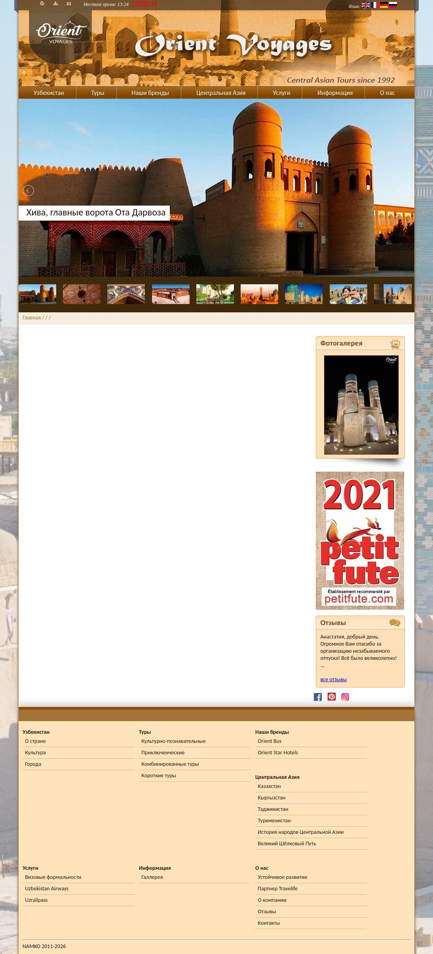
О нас (387, 92)
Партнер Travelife (278, 888)
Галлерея (152, 877)
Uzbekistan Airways (46, 888)
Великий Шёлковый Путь (287, 843)
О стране (35, 741)
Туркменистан (274, 820)
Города (33, 764)
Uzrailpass (36, 900)
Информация (335, 92)
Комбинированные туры (170, 764)
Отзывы (267, 911)
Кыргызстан (271, 797)
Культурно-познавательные (173, 741)
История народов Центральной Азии (301, 832)
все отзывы (333, 679)
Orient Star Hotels (278, 752)
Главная (32, 317)
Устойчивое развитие (282, 877)
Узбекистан (49, 92)
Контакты (269, 923)
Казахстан (269, 786)
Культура (35, 752)
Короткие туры (158, 775)
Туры (97, 92)
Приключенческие (162, 752)
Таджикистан (273, 809)
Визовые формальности (53, 877)
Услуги (281, 92)
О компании (272, 900)
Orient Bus (269, 741)
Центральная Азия (220, 92)
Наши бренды (150, 92)
